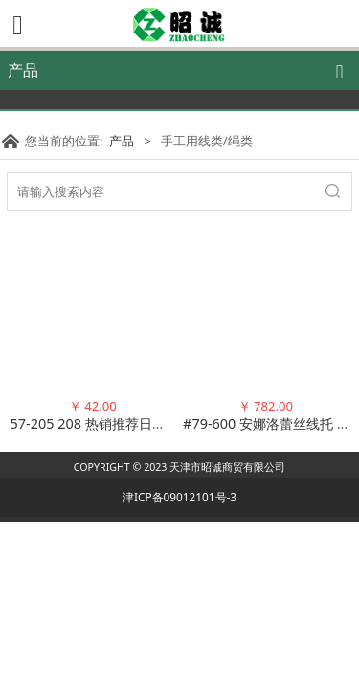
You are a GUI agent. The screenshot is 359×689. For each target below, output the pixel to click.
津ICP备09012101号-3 (179, 496)
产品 (121, 140)
